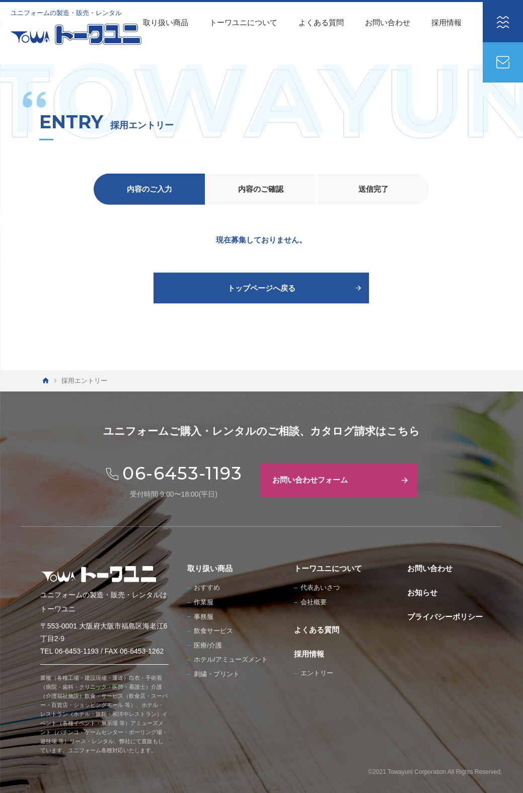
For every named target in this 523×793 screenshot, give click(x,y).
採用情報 (446, 22)
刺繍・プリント (217, 674)
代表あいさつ (320, 587)
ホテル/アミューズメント (231, 659)
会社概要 (314, 602)
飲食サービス (213, 631)
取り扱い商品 (165, 22)
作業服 (203, 602)
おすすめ (207, 587)
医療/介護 (208, 645)
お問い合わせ (387, 22)
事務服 (203, 616)
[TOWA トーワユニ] (76, 34)
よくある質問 (321, 22)
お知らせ (422, 592)
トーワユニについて (243, 22)
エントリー (317, 673)
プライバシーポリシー (445, 616)
